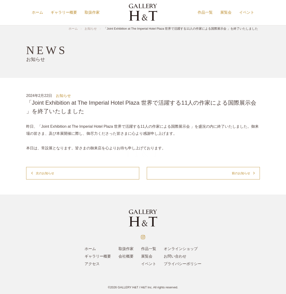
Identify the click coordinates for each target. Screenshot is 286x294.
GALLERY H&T (128, 287)
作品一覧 (205, 12)
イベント (246, 12)
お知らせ (63, 96)
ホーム (37, 12)
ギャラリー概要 (64, 12)
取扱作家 (92, 12)
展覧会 (226, 12)
